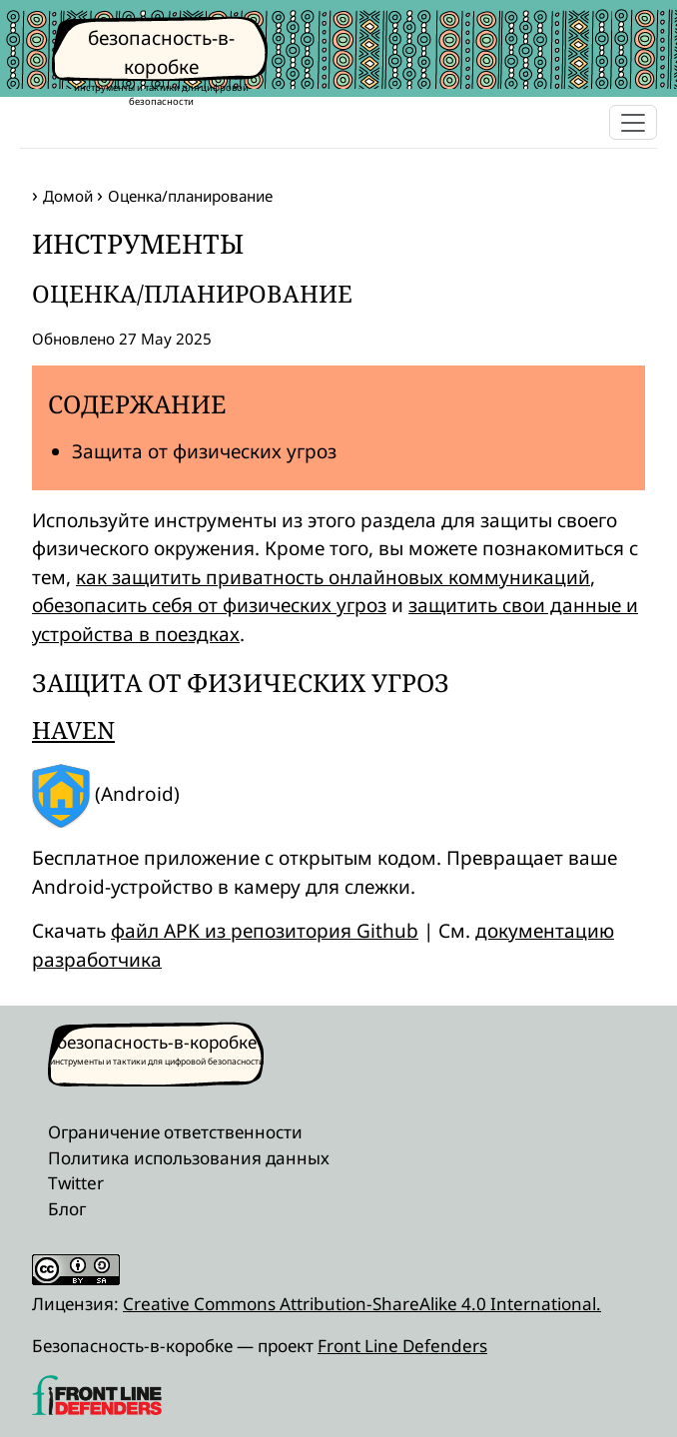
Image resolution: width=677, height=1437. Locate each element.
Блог (67, 1208)
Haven (73, 730)
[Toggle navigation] (633, 122)
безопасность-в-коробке (157, 1042)
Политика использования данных (189, 1157)
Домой (68, 196)
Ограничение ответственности (175, 1131)
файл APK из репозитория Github (264, 931)
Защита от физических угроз (204, 451)
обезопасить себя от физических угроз (209, 605)
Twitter (76, 1182)
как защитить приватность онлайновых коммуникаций (333, 577)
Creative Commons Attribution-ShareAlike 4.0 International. (362, 1303)
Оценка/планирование (190, 196)
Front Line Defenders (402, 1345)
